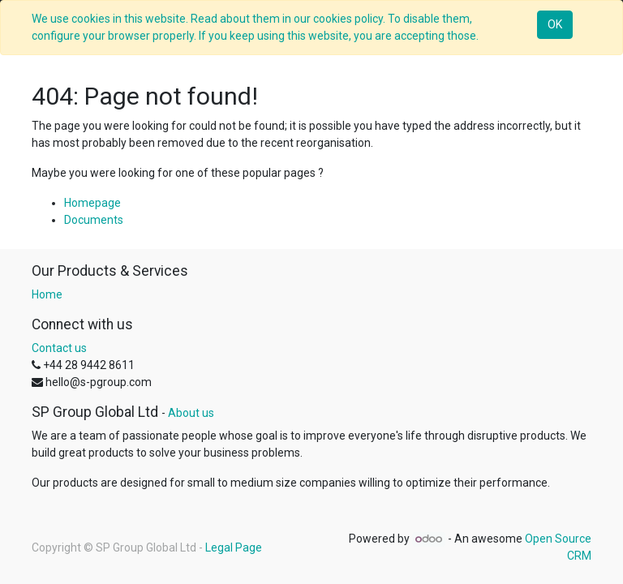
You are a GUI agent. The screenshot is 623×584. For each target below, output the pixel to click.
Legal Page (233, 547)
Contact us (59, 347)
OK (555, 24)
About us (191, 412)
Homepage (92, 202)
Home (47, 294)
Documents (93, 219)
